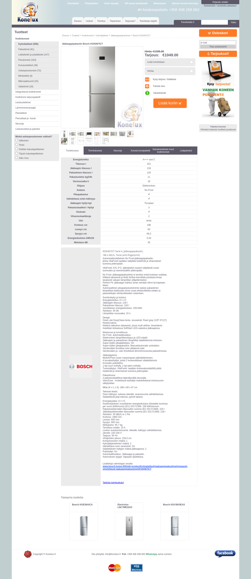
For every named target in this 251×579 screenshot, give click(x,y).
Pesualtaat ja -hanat (25, 118)
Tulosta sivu (155, 86)
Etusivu (78, 21)
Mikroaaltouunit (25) (28, 81)
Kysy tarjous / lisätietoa (160, 79)
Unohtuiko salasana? (227, 5)
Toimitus (101, 21)
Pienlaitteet (21, 113)
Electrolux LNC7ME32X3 (125, 506)
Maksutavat (160, 3)
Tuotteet (75, 35)
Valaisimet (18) (25, 86)
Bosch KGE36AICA (82, 504)
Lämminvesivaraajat (25, 107)
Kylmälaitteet (102, 35)
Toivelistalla (187, 22)
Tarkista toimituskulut (113, 482)
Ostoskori (218, 33)
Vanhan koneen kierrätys (185, 3)
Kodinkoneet (87, 35)
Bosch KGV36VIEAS (174, 504)
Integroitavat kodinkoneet (28, 91)
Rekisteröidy (210, 5)
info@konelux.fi (113, 554)
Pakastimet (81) (26, 49)
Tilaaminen (115, 21)
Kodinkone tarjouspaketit (27, 97)
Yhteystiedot (91, 3)
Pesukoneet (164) (27, 60)
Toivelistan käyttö (148, 21)
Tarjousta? (130, 21)
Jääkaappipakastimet (120, 35)
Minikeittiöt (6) (25, 76)
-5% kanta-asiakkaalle (136, 3)
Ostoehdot (73, 3)
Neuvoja (19, 123)
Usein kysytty (111, 3)
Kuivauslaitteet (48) (28, 65)
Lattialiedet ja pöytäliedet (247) (33, 54)
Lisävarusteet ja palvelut (27, 129)
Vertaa (150, 71)
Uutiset (89, 21)
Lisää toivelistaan (156, 62)
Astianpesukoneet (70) (29, 70)
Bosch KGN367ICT (142, 35)
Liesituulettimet (23, 102)
